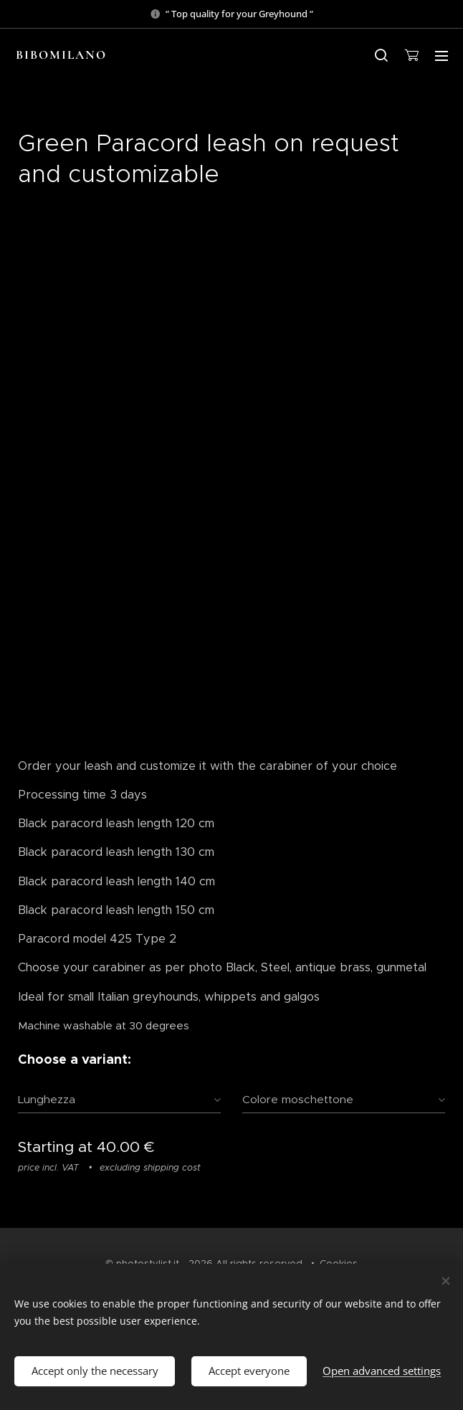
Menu (441, 56)
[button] (381, 55)
